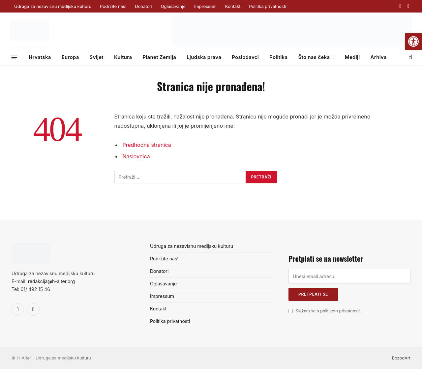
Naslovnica (136, 156)
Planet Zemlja (159, 57)
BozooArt (401, 357)
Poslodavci (245, 57)
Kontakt (233, 6)
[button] (413, 41)
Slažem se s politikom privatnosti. (328, 310)
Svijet (97, 57)
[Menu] (14, 57)
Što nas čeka (314, 57)
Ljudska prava (204, 57)
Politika (278, 57)
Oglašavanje (173, 6)
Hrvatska (40, 57)
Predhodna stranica (147, 145)
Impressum (205, 6)
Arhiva (378, 57)
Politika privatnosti (267, 6)
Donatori (143, 6)
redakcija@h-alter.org (51, 281)
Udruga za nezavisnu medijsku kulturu (52, 6)
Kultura (123, 57)
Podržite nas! (113, 6)
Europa (70, 57)
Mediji (352, 57)
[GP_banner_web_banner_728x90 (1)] (292, 43)
